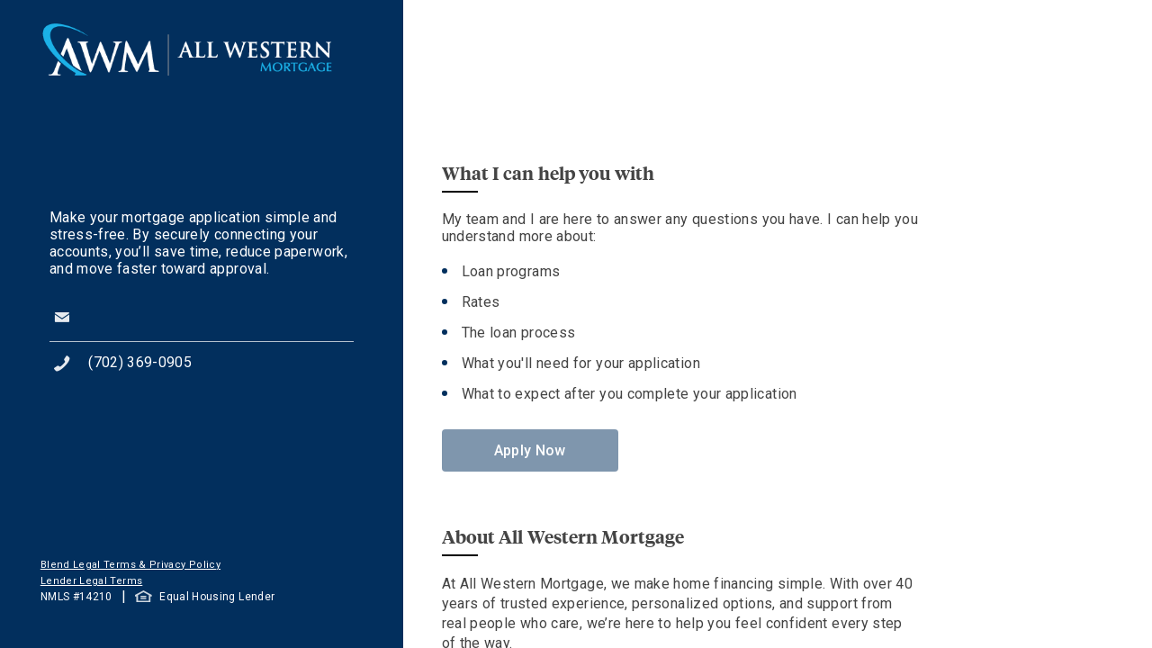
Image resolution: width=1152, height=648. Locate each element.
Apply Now (530, 450)
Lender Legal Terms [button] (91, 581)
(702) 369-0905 (140, 362)
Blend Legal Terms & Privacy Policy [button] (130, 565)
